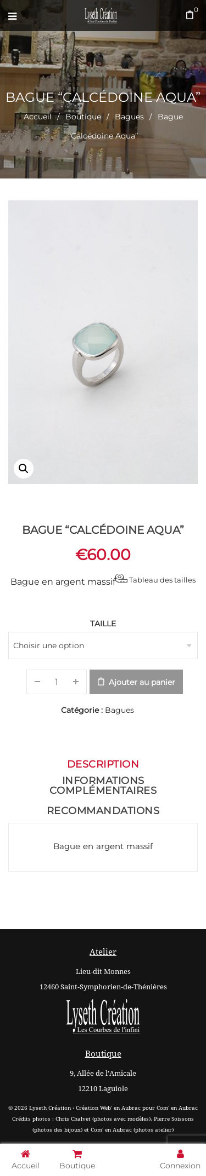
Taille (103, 624)
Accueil (38, 117)
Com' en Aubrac (177, 1108)
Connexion (180, 1159)
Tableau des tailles (155, 579)
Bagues (129, 117)
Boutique (83, 117)
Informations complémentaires (103, 785)
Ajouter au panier (142, 682)
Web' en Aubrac (120, 1108)
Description (103, 764)
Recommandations (103, 811)
